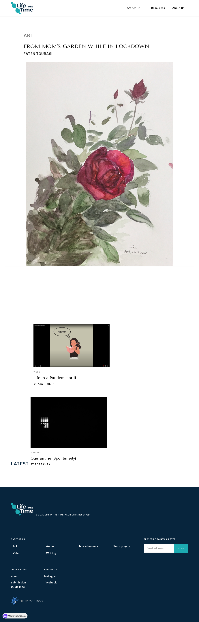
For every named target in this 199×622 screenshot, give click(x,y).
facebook (50, 582)
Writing (36, 452)
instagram (51, 576)
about (15, 576)
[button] (133, 8)
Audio (50, 546)
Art (15, 546)
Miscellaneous (88, 546)
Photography (121, 546)
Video (36, 372)
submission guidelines (18, 584)
